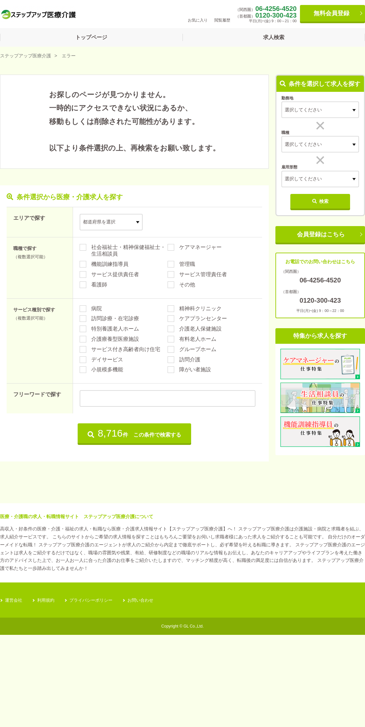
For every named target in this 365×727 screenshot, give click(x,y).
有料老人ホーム (197, 339)
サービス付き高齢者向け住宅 (125, 349)
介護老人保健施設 (200, 329)
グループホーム (197, 349)
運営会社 (14, 692)
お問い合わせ (147, 692)
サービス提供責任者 (115, 274)
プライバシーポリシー (95, 692)
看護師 (99, 284)
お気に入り (198, 14)
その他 (187, 284)
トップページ (91, 37)
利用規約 (47, 692)
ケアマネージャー (200, 247)
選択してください (303, 144)
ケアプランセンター (203, 318)
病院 (96, 308)
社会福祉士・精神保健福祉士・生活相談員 (128, 250)
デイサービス (107, 359)
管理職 (187, 264)
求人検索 (273, 37)
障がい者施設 (195, 369)
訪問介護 (189, 359)
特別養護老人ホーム (115, 329)
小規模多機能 (107, 369)
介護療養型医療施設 (115, 339)
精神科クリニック (200, 308)
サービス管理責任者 (203, 274)
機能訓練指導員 (109, 264)
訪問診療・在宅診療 (115, 318)
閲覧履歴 (222, 14)
